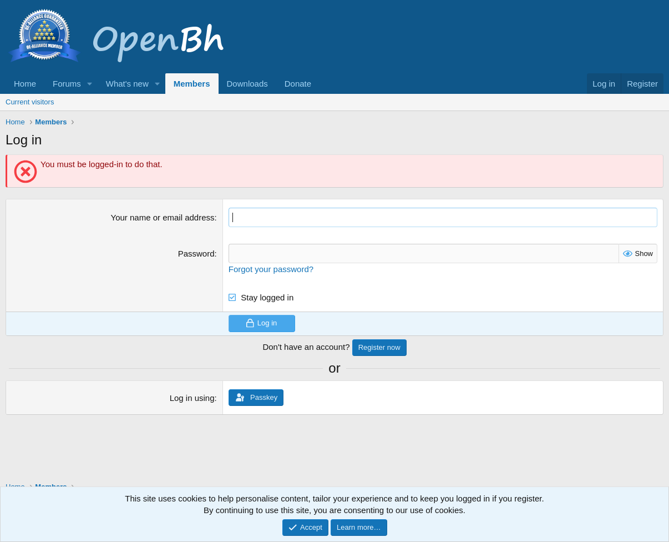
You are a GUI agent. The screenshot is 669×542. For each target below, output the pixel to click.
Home (25, 83)
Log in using (192, 398)
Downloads (247, 83)
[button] (90, 83)
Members (192, 83)
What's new (127, 83)
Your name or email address (163, 217)
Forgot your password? (271, 269)
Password (196, 253)
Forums (67, 83)
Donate (298, 83)
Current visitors (30, 102)
